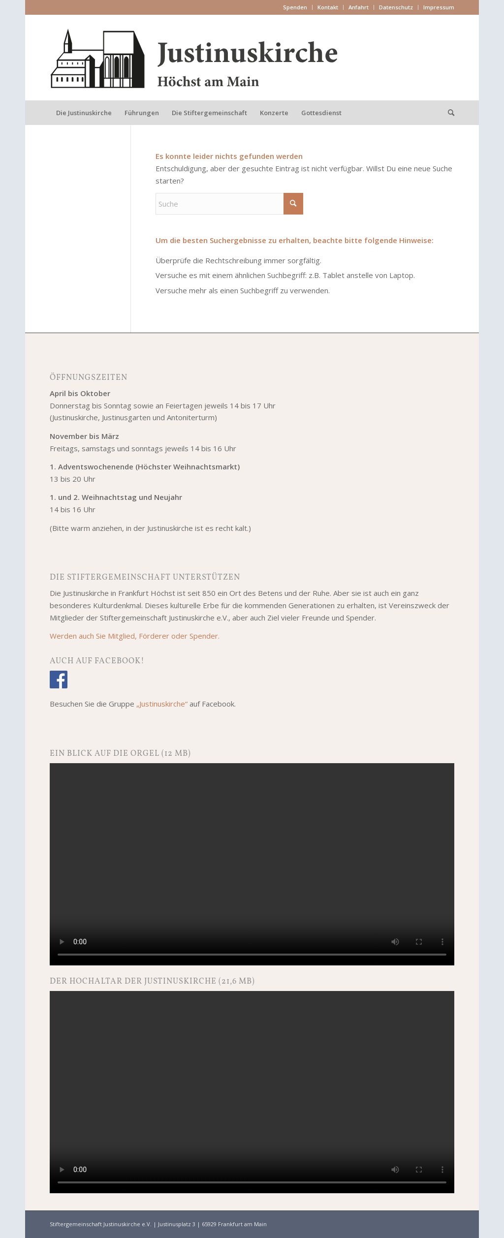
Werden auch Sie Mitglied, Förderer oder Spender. (135, 636)
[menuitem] (295, 7)
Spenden (295, 7)
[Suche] (447, 112)
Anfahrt (358, 7)
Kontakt (327, 7)
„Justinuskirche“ (162, 704)
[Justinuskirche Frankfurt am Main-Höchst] (194, 57)
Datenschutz (396, 7)
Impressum (438, 7)
